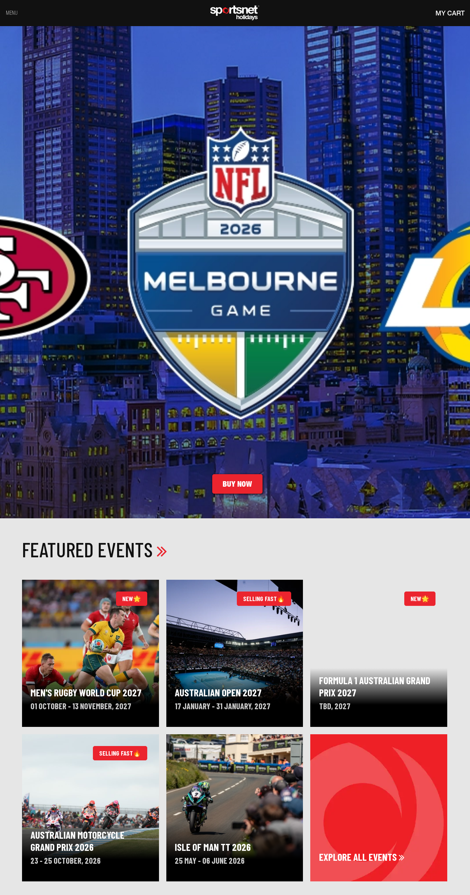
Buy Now (237, 484)
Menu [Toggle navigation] (12, 13)
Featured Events (94, 549)
